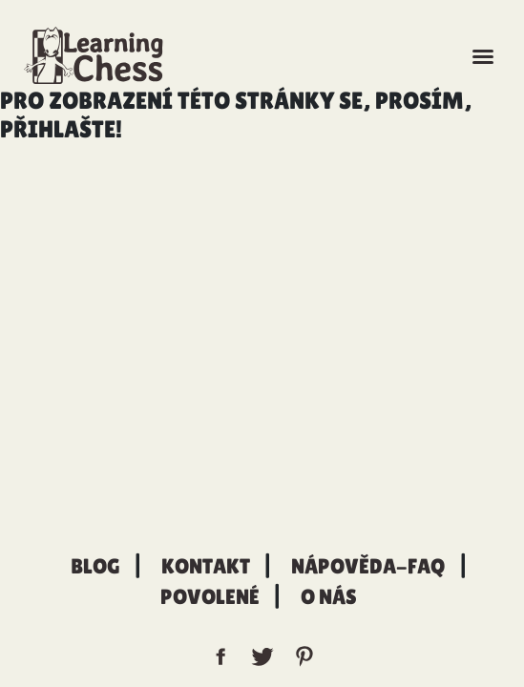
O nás (329, 597)
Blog (95, 566)
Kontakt (205, 566)
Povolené (210, 597)
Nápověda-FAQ (368, 566)
